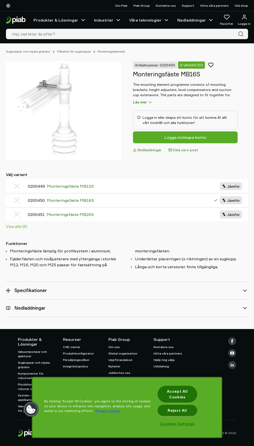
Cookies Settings (177, 424)
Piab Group (141, 5)
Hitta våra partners (214, 5)
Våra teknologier (149, 20)
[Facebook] (232, 341)
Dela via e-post (183, 150)
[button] (31, 409)
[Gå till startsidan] (16, 20)
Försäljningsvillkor (76, 360)
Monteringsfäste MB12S (70, 186)
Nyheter (114, 366)
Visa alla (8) (16, 226)
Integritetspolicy (75, 366)
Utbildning (161, 366)
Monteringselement (111, 51)
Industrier (107, 20)
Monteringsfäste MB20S (70, 214)
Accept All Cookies (177, 394)
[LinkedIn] (232, 365)
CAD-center (71, 347)
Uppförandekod (120, 360)
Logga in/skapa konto (185, 137)
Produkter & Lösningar (59, 20)
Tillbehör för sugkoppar (74, 51)
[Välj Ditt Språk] (9, 6)
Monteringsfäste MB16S (70, 200)
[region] (127, 407)
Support (188, 5)
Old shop (241, 5)
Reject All (177, 410)
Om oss (114, 347)
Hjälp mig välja (164, 360)
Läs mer (142, 102)
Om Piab (121, 5)
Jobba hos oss (119, 373)
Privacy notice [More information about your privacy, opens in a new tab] (108, 411)
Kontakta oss (166, 5)
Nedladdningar (195, 20)
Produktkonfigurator (78, 353)
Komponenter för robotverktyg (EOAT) (33, 376)
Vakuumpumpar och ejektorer (32, 354)
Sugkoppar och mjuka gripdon (28, 51)
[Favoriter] (227, 20)
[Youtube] (232, 353)
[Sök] (242, 34)
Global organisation (122, 353)
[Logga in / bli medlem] (244, 20)
